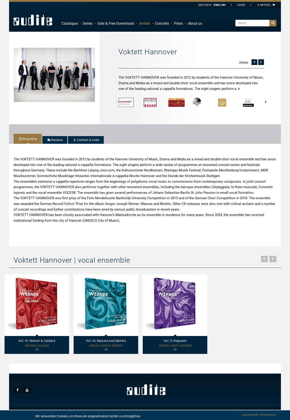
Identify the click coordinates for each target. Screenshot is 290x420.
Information (268, 415)
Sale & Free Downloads (115, 23)
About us (195, 23)
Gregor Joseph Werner (105, 345)
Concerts (162, 23)
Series (87, 23)
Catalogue (69, 23)
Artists (144, 23)
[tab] (28, 139)
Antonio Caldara (37, 345)
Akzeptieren (250, 415)
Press (178, 23)
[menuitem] (69, 23)
